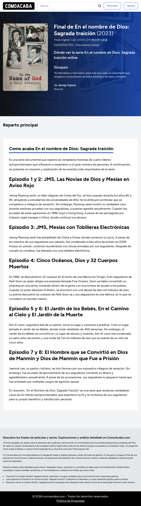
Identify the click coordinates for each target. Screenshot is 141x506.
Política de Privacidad (70, 501)
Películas (112, 5)
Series (131, 5)
